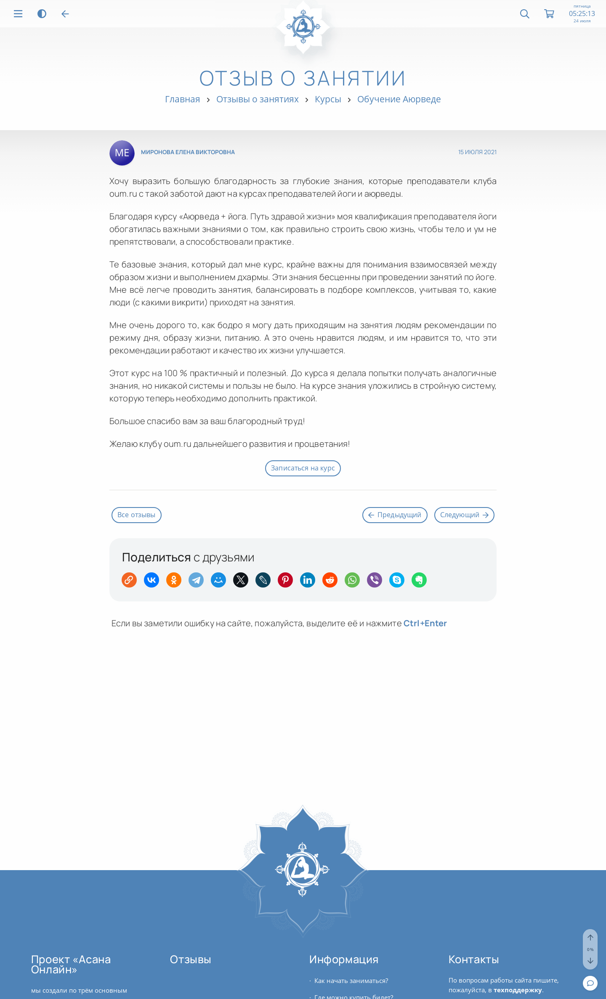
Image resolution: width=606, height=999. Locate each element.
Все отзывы (136, 514)
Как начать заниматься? (351, 980)
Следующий (464, 514)
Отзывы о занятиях (257, 99)
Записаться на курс (303, 468)
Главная (182, 99)
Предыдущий (395, 514)
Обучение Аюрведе (399, 99)
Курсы (328, 99)
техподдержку (518, 990)
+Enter (425, 623)
